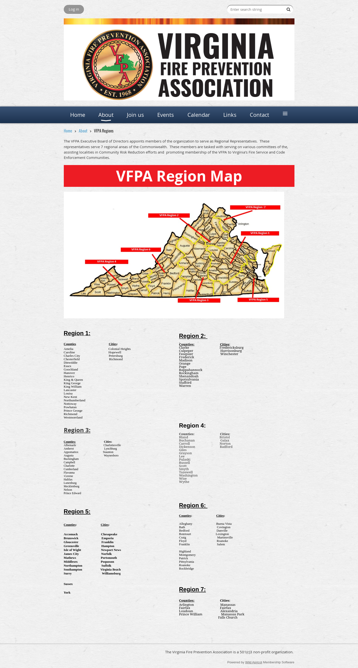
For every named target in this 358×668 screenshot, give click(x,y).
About (83, 130)
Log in (74, 9)
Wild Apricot (253, 662)
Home (68, 130)
